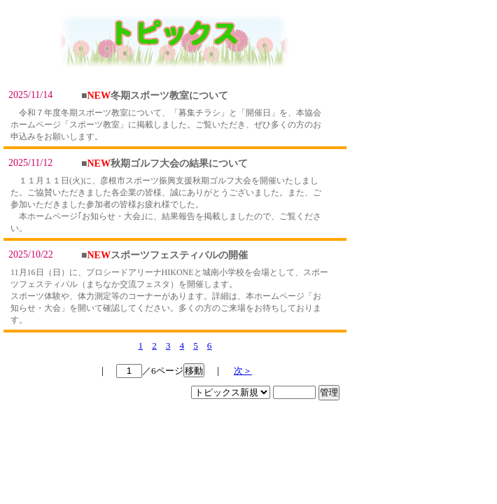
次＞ (243, 370)
